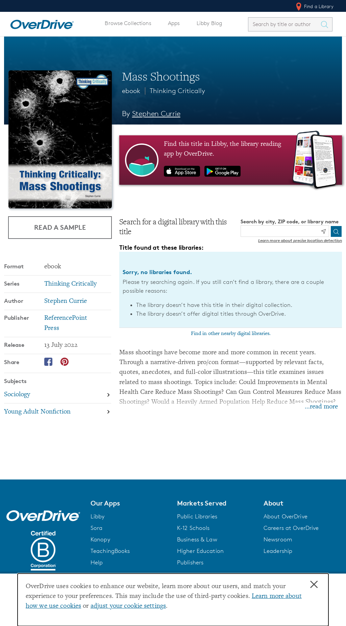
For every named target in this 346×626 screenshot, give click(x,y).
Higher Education (200, 550)
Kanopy (100, 539)
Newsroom (278, 539)
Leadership (278, 550)
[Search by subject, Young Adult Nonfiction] (57, 412)
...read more (321, 407)
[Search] (336, 231)
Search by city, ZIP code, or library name (290, 221)
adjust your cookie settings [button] (128, 606)
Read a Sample (60, 227)
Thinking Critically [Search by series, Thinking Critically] (70, 284)
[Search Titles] (326, 24)
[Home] (42, 23)
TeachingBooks (110, 550)
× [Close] (314, 585)
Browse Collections (128, 23)
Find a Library (314, 6)
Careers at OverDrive (291, 527)
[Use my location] (323, 231)
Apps (174, 23)
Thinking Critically (177, 91)
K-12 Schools (193, 527)
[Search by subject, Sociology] (57, 395)
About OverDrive (285, 516)
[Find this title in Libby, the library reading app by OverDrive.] (230, 160)
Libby (98, 516)
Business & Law (197, 539)
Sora (97, 527)
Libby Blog (209, 23)
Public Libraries (197, 516)
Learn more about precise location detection (300, 240)
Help (97, 562)
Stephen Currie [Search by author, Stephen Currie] (156, 113)
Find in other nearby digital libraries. (231, 333)
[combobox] (284, 24)
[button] (130, 503)
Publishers (190, 562)
